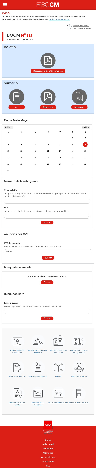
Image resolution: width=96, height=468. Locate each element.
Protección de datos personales (58, 350)
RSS (48, 465)
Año (6, 207)
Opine (48, 440)
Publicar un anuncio (17, 376)
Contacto (48, 453)
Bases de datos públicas (78, 402)
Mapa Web (48, 461)
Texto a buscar (11, 303)
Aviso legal (48, 444)
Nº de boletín (10, 190)
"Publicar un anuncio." (59, 19)
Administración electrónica (37, 402)
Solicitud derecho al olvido (17, 402)
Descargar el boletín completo (48, 71)
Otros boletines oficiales (58, 402)
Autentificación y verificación (17, 350)
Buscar (47, 222)
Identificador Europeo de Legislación (79, 350)
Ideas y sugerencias (79, 376)
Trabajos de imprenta (37, 376)
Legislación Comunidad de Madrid (37, 350)
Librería (58, 376)
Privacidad (48, 448)
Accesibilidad (48, 457)
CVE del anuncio (12, 243)
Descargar (48, 107)
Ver (16, 107)
